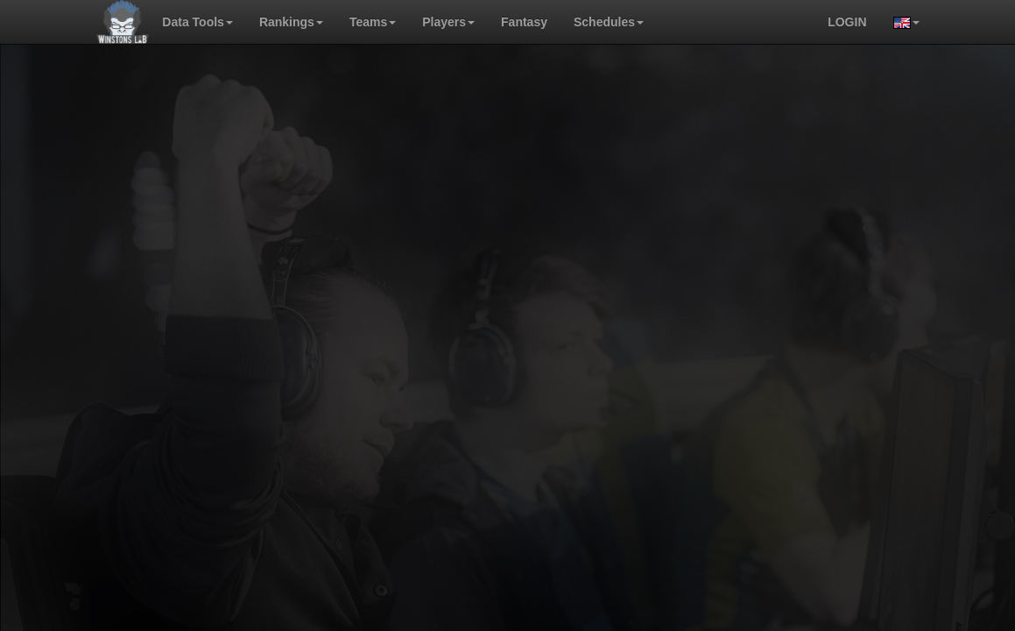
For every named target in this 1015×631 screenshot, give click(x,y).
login (847, 22)
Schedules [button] (609, 22)
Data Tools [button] (197, 22)
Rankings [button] (291, 22)
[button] (900, 22)
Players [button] (448, 22)
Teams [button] (372, 22)
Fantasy (524, 22)
